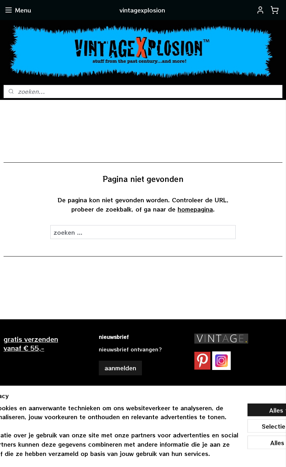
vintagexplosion (121, 391)
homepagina (195, 209)
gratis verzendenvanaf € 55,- (31, 343)
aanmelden (120, 368)
